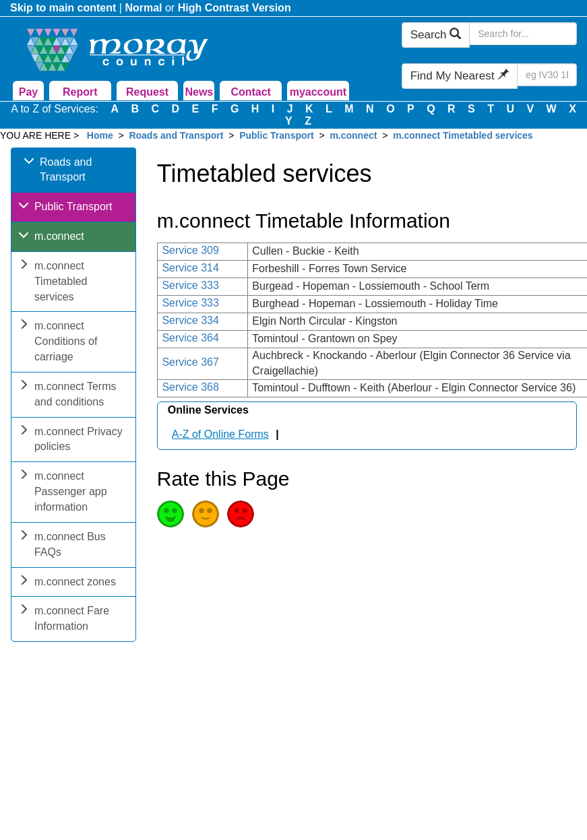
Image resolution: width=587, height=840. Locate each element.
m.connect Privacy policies (70, 440)
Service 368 (190, 387)
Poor (240, 513)
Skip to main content (63, 7)
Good (170, 513)
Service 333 (190, 285)
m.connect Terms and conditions (67, 395)
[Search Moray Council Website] (523, 33)
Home (100, 135)
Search (436, 34)
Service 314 (190, 267)
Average (205, 513)
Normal (143, 7)
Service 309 (190, 250)
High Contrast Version (234, 7)
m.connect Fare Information (63, 619)
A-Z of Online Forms (220, 434)
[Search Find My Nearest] (547, 74)
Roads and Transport (176, 135)
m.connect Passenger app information (62, 493)
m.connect (353, 135)
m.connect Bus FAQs (62, 545)
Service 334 (190, 320)
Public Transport (276, 135)
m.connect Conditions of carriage (57, 342)
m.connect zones (67, 583)
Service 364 (190, 338)
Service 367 (190, 362)
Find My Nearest (459, 75)
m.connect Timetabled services (463, 135)
